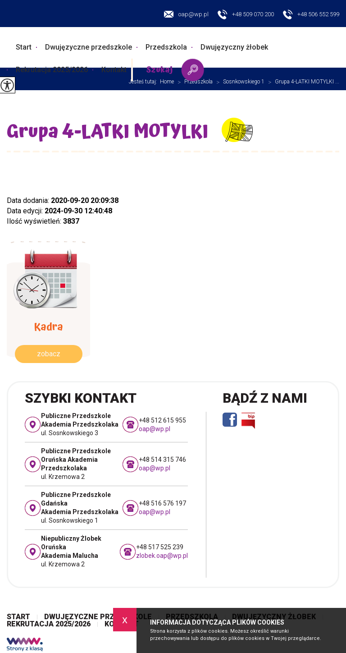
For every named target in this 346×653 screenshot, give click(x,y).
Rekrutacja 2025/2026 (52, 69)
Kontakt (114, 69)
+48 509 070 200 (246, 14)
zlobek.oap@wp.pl (162, 555)
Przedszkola (166, 47)
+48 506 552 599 (311, 14)
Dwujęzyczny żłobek (234, 47)
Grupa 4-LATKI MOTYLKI (107, 132)
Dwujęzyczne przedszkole (88, 47)
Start (24, 47)
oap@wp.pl (186, 14)
